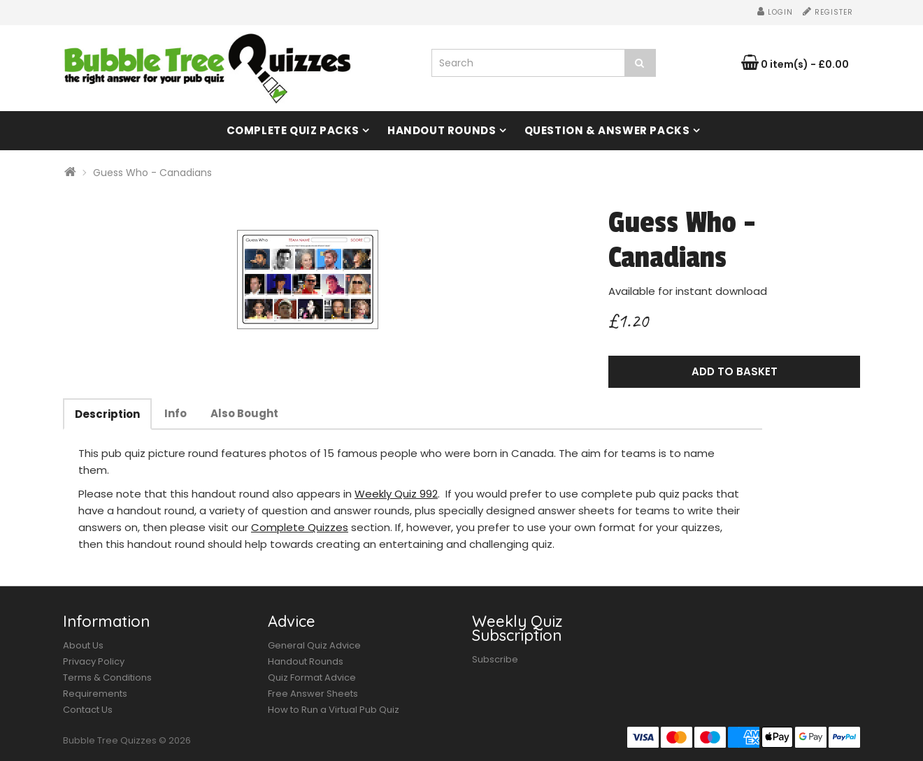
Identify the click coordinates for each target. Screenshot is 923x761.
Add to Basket (735, 371)
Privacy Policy (93, 661)
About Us (83, 645)
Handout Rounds (441, 130)
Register (828, 12)
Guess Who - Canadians (152, 173)
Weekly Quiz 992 (396, 493)
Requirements (95, 693)
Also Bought (244, 413)
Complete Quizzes (299, 527)
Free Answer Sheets (313, 693)
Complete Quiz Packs (293, 130)
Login (775, 12)
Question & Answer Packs (607, 130)
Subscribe (495, 659)
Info (175, 413)
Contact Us (88, 709)
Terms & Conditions (107, 677)
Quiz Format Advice (312, 677)
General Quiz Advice (314, 645)
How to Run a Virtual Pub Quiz (333, 709)
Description (107, 414)
